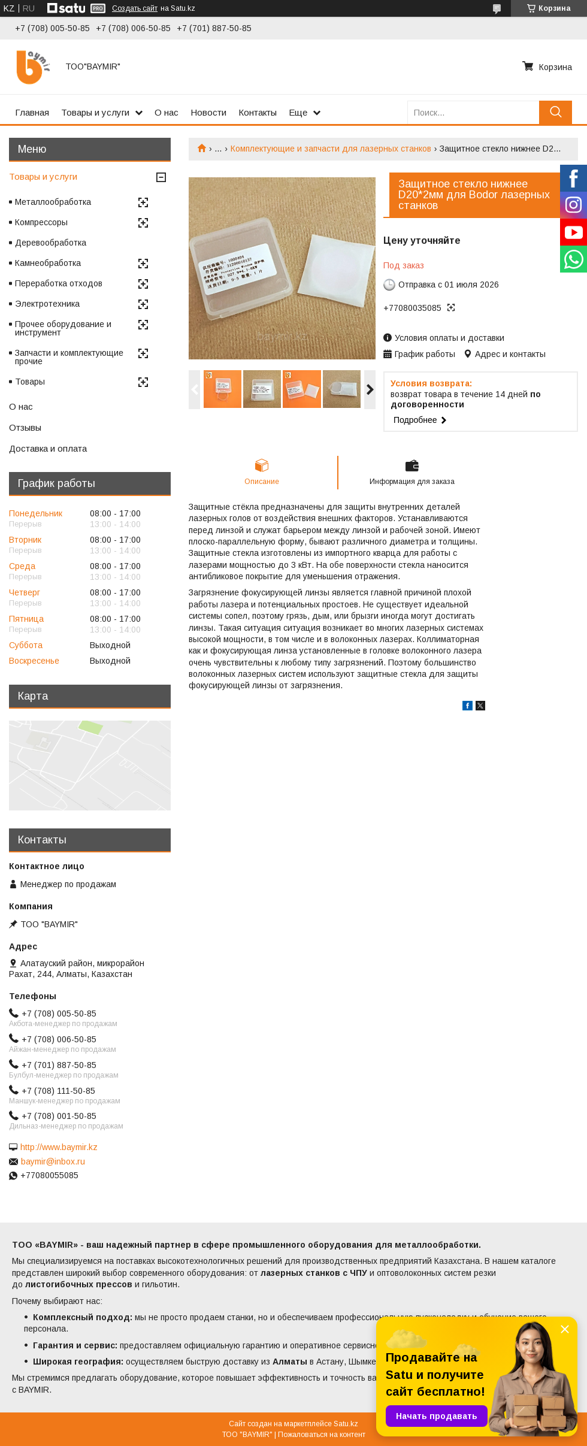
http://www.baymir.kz (59, 1147)
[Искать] (555, 112)
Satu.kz (346, 1424)
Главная (32, 112)
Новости (208, 112)
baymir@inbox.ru (53, 1161)
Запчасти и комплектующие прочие (69, 357)
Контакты (257, 112)
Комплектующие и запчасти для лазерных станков (331, 148)
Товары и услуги (95, 112)
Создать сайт (135, 8)
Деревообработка (50, 242)
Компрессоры (41, 222)
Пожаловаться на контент (321, 1434)
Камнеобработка (48, 263)
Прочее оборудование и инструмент (63, 328)
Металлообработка (53, 202)
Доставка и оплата (48, 448)
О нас (166, 112)
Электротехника (47, 303)
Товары (30, 381)
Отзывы (25, 427)
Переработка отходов (58, 283)
